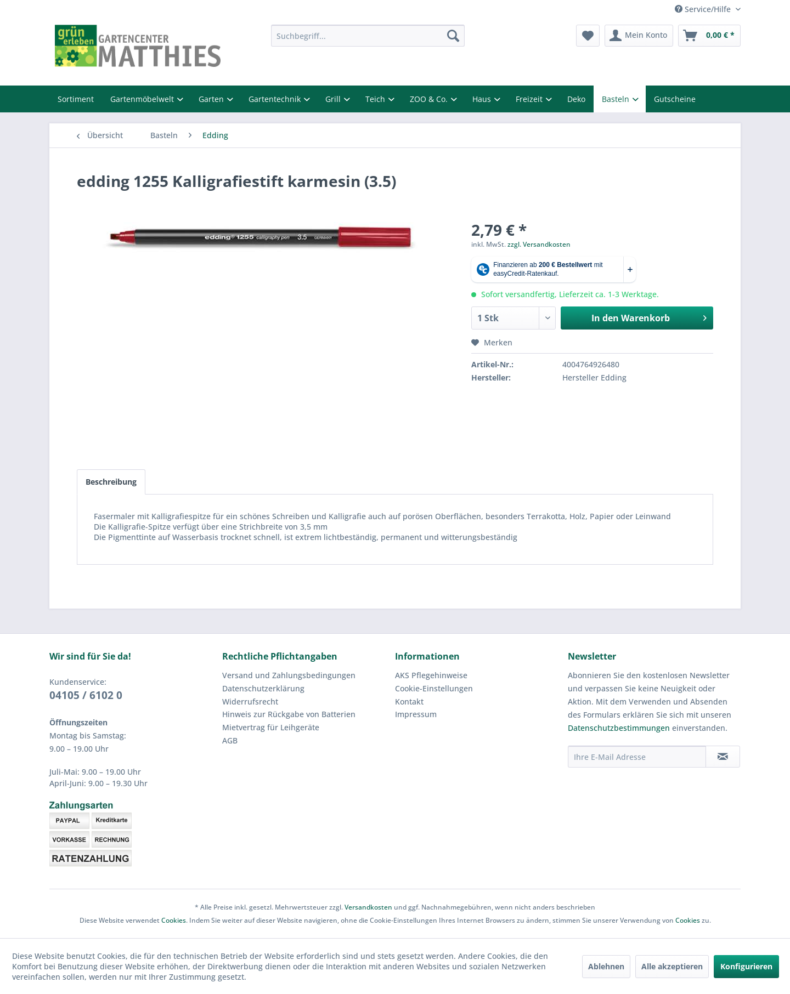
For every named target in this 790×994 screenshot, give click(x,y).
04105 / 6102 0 (85, 695)
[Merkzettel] (588, 36)
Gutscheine (675, 99)
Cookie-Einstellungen (434, 688)
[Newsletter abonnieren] (723, 757)
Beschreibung (111, 481)
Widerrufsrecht (250, 701)
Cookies (173, 920)
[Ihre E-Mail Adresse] (637, 757)
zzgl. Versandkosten (539, 244)
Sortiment (76, 99)
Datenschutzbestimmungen (619, 728)
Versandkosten (368, 907)
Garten (212, 99)
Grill (334, 99)
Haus (482, 99)
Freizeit (530, 99)
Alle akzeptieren (672, 966)
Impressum (416, 714)
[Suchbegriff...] (368, 36)
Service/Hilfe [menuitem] (704, 9)
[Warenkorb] (709, 36)
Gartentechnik (276, 99)
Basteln (616, 99)
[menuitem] (368, 36)
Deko (576, 99)
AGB (230, 740)
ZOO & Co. (430, 99)
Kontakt (409, 701)
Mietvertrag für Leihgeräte (270, 727)
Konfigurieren (746, 966)
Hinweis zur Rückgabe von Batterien (289, 714)
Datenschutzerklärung (263, 688)
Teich (376, 99)
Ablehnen (606, 966)
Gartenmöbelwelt (143, 99)
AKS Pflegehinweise (431, 675)
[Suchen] (453, 36)
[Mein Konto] (639, 36)
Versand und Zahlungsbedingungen (289, 675)
